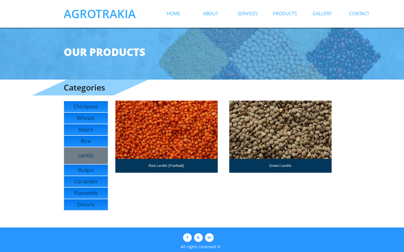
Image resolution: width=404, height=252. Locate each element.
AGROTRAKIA (100, 14)
